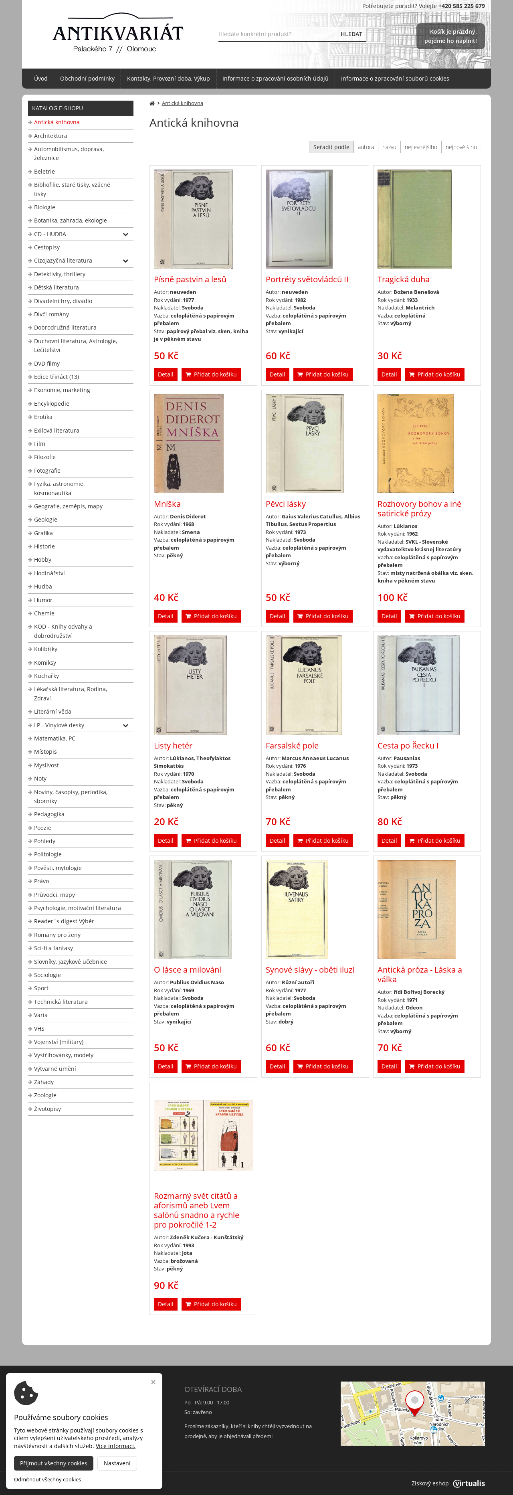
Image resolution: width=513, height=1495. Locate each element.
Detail (166, 374)
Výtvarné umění (55, 1068)
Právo (41, 881)
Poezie (42, 827)
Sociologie (47, 975)
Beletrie (44, 171)
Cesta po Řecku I (408, 745)
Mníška (167, 503)
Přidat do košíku (211, 374)
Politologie (48, 854)
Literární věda (52, 711)
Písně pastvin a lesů (190, 279)
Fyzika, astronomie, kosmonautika (59, 488)
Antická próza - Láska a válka (420, 974)
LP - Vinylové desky (59, 725)
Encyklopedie (51, 403)
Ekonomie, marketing (62, 390)
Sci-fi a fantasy (53, 948)
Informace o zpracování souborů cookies (395, 78)
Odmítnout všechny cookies (47, 1479)
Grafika (43, 533)
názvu (389, 147)
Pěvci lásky (286, 503)
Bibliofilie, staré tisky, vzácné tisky (72, 189)
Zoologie (45, 1095)
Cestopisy (47, 247)
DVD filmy (47, 363)
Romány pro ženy (57, 935)
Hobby (42, 559)
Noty (40, 778)
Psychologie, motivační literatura (77, 908)
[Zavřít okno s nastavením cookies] (153, 1383)
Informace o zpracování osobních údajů (275, 78)
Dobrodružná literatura (65, 327)
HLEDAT (351, 34)
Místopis (45, 751)
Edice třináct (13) (56, 376)
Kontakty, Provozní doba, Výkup (168, 78)
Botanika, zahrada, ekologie (70, 220)
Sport (41, 988)
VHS (39, 1028)
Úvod (41, 78)
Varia (41, 1015)
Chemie (44, 613)
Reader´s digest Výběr (64, 921)
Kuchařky (46, 676)
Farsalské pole (292, 745)
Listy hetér (173, 745)
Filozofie (45, 457)
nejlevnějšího (421, 147)
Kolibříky (45, 649)
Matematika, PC (54, 738)
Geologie (45, 519)
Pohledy (44, 841)
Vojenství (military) (58, 1042)
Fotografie (47, 470)
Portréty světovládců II (307, 279)
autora (366, 147)
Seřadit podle (331, 147)
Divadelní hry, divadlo (63, 301)
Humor (43, 600)
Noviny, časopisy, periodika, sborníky (70, 796)
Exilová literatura (56, 430)
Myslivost (46, 765)
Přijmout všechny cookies (53, 1463)
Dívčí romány (51, 314)
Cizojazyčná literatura (63, 260)
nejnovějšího (461, 147)
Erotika (43, 417)
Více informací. (115, 1446)
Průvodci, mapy (54, 894)
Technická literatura (61, 1001)
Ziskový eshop (448, 1483)
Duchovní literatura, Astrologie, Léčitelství (75, 345)
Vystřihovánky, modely (63, 1055)
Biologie (44, 207)
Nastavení (117, 1463)
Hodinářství (49, 573)
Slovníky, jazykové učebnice (70, 961)
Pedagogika (49, 814)
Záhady (44, 1082)
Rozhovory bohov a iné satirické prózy (419, 508)
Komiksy (45, 662)
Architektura (50, 136)
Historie (44, 546)
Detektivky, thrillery (59, 274)
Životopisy (47, 1109)
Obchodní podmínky (87, 78)
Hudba (43, 586)
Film (39, 443)
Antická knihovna (57, 122)
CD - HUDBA (50, 234)
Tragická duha (404, 279)
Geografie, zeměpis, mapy (68, 506)
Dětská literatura (56, 287)
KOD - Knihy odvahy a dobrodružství (63, 631)
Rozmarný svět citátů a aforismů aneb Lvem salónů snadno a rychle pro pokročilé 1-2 (196, 1210)
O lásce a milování (187, 969)
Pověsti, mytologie (58, 868)
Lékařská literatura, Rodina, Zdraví (70, 693)
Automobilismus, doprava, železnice (69, 153)
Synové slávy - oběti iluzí (310, 969)
